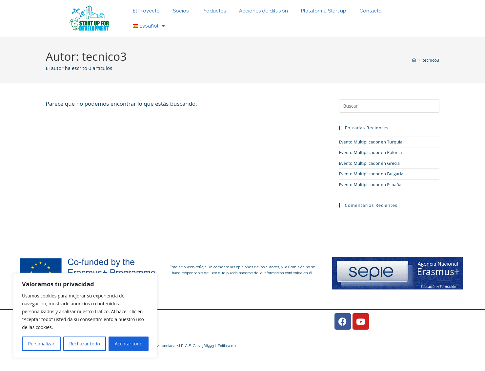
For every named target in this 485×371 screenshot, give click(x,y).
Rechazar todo (84, 343)
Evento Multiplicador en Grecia (369, 163)
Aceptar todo (129, 343)
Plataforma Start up (323, 11)
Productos (214, 11)
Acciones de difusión (263, 11)
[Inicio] (414, 60)
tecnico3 (431, 60)
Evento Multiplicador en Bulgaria (371, 174)
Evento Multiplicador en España (370, 184)
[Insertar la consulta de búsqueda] (389, 106)
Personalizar (41, 343)
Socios (181, 11)
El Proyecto (146, 11)
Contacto (370, 11)
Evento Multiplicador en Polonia (370, 152)
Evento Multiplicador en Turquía (371, 142)
